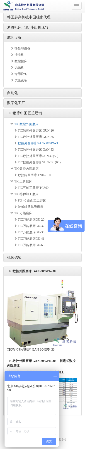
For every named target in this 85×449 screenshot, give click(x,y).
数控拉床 (18, 61)
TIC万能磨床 (21, 213)
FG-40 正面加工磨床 (30, 200)
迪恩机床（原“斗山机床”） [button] (28, 27)
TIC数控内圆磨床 (24, 168)
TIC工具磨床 (21, 181)
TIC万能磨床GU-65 (29, 245)
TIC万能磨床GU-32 (29, 226)
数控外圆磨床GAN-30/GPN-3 (36, 143)
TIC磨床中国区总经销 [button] (24, 113)
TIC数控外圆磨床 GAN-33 (34, 149)
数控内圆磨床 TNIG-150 (32, 175)
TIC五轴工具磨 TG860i (31, 188)
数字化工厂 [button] (16, 103)
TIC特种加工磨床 (24, 194)
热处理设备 (20, 48)
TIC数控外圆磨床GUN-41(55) (36, 156)
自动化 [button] (12, 93)
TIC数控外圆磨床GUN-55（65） (38, 162)
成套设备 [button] (14, 37)
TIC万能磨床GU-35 (29, 232)
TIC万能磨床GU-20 (29, 219)
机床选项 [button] (14, 257)
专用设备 (18, 74)
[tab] (42, 17)
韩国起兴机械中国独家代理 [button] (29, 17)
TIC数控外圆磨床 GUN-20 (34, 130)
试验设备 (18, 80)
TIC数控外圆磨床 (24, 124)
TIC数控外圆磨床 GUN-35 (34, 137)
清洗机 (17, 55)
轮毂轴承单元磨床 (28, 207)
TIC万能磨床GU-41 (29, 238)
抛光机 (17, 67)
